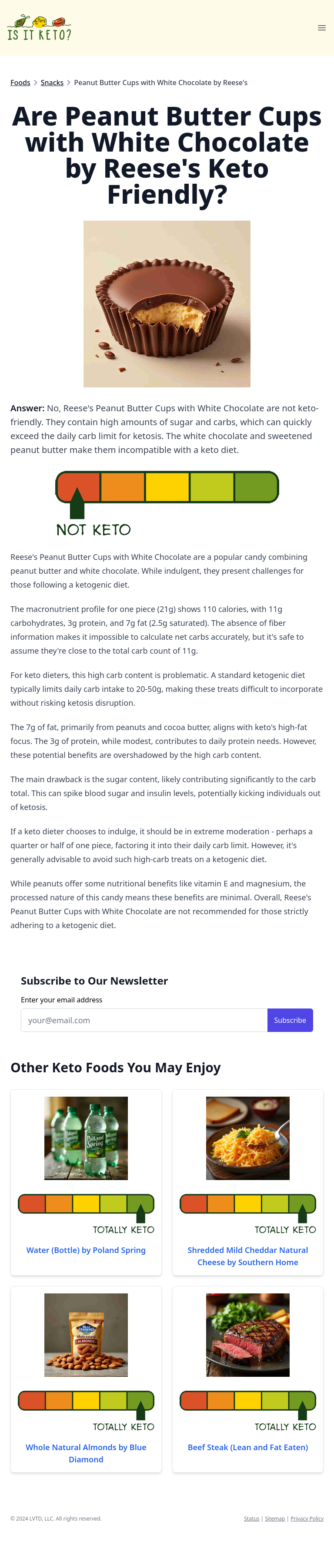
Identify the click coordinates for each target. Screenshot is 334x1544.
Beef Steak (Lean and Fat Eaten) (248, 1447)
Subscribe (290, 1020)
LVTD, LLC (41, 1518)
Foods (20, 82)
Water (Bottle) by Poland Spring (86, 1250)
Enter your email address (62, 1000)
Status (251, 1518)
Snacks (52, 82)
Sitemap (275, 1518)
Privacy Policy (307, 1518)
